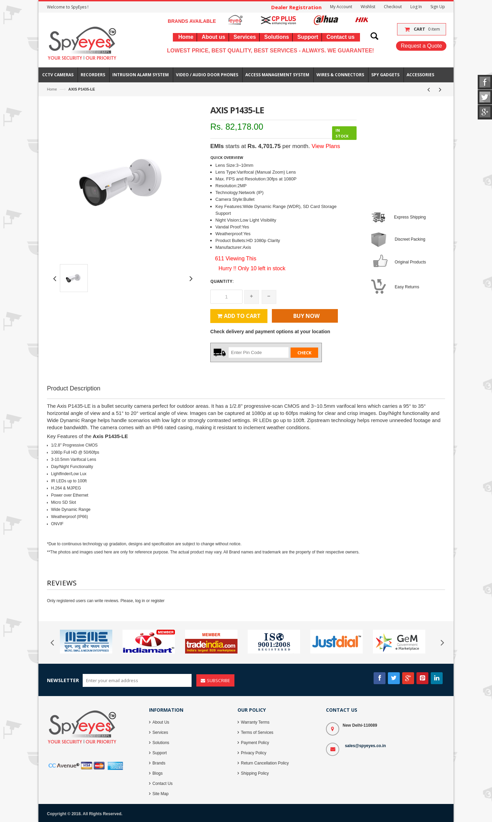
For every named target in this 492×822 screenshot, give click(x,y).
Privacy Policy (253, 753)
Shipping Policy (255, 773)
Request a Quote (421, 46)
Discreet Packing (410, 239)
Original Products (410, 262)
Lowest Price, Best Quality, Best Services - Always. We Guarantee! (270, 50)
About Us (160, 722)
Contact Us (162, 783)
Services (160, 732)
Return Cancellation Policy (265, 763)
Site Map (160, 793)
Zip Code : (220, 352)
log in (140, 600)
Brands (158, 763)
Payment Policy (255, 742)
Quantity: (222, 281)
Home (52, 89)
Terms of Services (257, 732)
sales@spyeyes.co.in (365, 745)
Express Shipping (410, 217)
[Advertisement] (246, 415)
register (157, 600)
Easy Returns (407, 287)
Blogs (157, 773)
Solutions (160, 742)
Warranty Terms (255, 722)
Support (159, 753)
